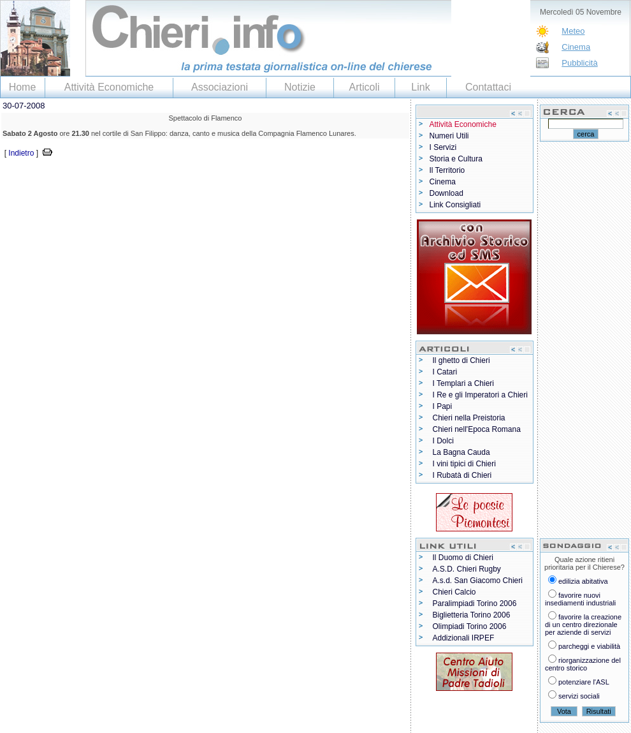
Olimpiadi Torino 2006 (470, 626)
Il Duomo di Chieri (463, 557)
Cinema (576, 47)
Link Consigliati (455, 204)
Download (446, 193)
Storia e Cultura (456, 158)
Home (22, 87)
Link (420, 87)
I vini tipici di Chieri (464, 463)
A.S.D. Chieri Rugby (467, 569)
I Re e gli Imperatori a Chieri (480, 394)
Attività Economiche (109, 87)
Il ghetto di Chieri (461, 360)
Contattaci (488, 87)
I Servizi (443, 147)
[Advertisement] (149, 179)
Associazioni (219, 87)
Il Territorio (447, 170)
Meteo (573, 31)
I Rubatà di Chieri (462, 475)
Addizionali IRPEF (464, 637)
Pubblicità (579, 63)
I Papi (443, 406)
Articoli (364, 87)
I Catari (445, 371)
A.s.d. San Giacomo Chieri (478, 580)
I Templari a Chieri (463, 383)
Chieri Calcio (454, 592)
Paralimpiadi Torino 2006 (475, 603)
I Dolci (443, 440)
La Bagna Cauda (461, 452)
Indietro (21, 153)
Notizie (300, 87)
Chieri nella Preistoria (469, 417)
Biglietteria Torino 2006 (472, 615)
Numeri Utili (449, 135)
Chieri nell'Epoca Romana (477, 429)
